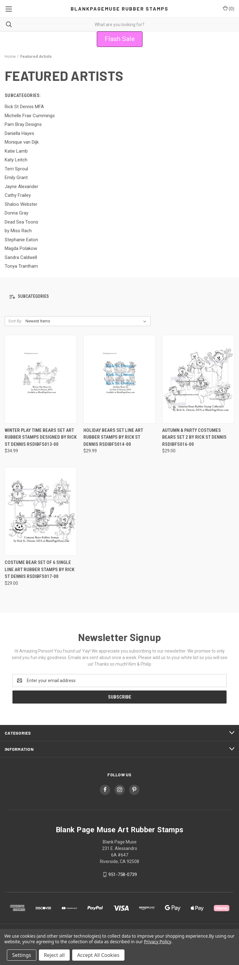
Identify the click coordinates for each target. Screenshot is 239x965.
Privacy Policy (157, 941)
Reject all (54, 955)
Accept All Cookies (98, 955)
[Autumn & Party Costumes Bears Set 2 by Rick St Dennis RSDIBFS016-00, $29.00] (198, 379)
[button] (120, 39)
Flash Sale (120, 39)
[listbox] (87, 321)
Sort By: (15, 321)
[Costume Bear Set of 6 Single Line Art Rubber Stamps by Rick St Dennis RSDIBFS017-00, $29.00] (41, 511)
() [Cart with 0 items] (228, 8)
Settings (21, 955)
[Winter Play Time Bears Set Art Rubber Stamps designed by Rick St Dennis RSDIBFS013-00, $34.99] (41, 379)
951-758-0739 (122, 874)
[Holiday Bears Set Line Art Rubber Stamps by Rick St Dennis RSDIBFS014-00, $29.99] (119, 379)
